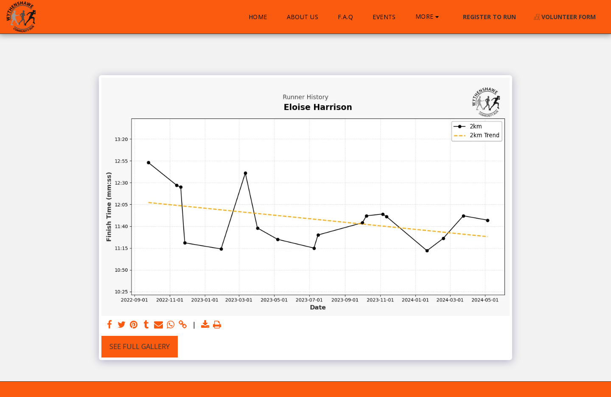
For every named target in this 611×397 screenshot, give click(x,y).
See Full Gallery (139, 346)
